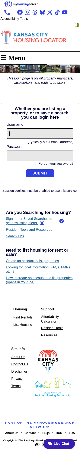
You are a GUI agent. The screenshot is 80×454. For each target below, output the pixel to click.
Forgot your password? (56, 163)
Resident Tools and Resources (29, 229)
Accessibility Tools (14, 18)
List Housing (22, 324)
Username (15, 125)
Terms (16, 386)
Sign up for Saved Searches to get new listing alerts (29, 221)
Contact (30, 433)
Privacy (16, 378)
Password (15, 147)
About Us (18, 357)
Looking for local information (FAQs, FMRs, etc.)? (38, 269)
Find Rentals (23, 317)
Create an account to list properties (32, 261)
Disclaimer (19, 371)
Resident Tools (52, 328)
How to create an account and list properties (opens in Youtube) (39, 280)
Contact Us (19, 364)
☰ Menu (12, 58)
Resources (49, 335)
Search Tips (15, 236)
